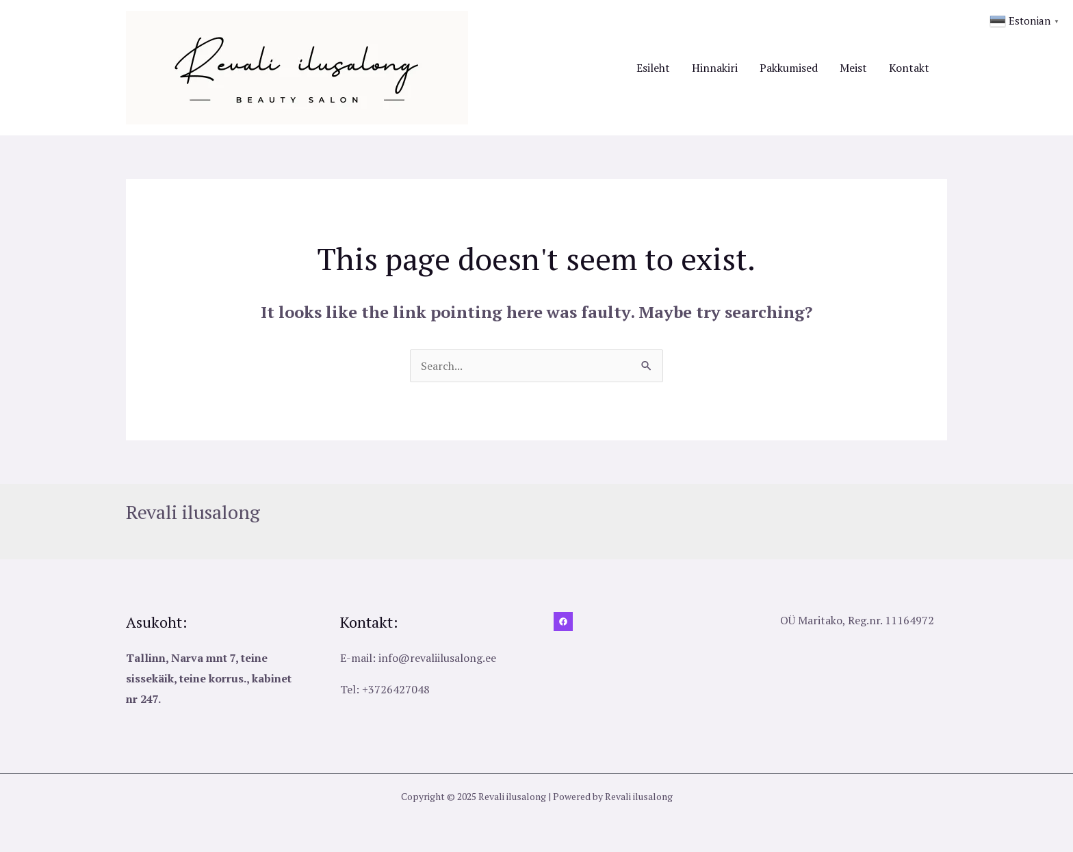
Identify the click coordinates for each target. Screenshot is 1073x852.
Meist (853, 67)
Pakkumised (789, 67)
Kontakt (909, 67)
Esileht (653, 67)
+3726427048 (396, 689)
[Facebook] (563, 621)
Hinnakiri (715, 67)
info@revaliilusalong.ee (437, 657)
